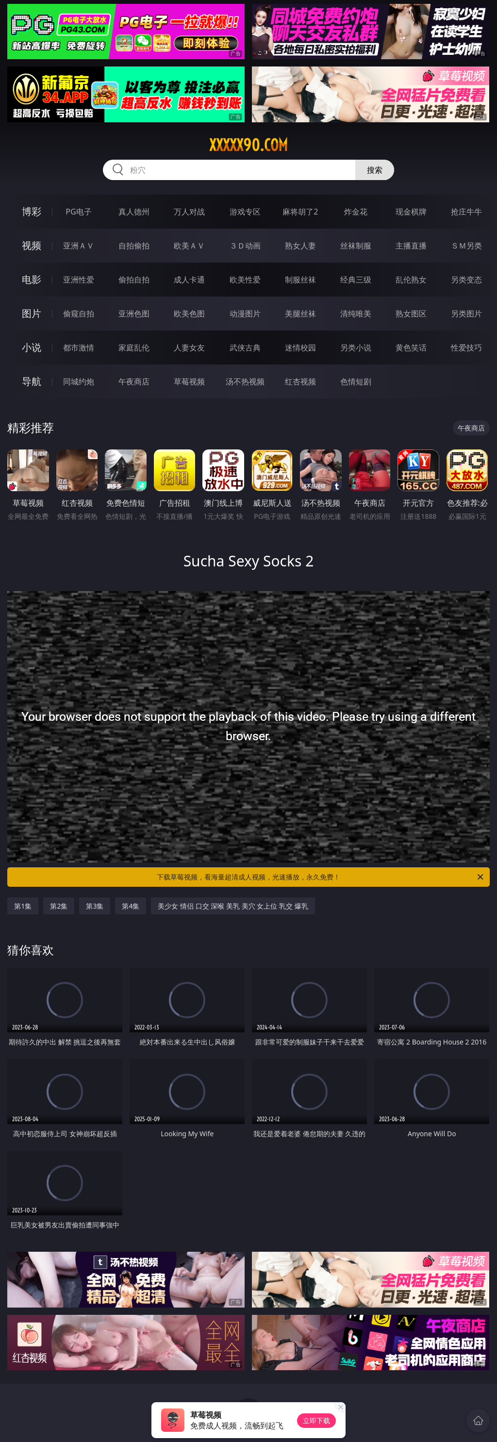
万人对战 (189, 211)
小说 (31, 347)
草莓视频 (189, 381)
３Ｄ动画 (245, 245)
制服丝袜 (300, 279)
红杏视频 (300, 381)
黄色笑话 (411, 347)
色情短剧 (355, 381)
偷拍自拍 (133, 279)
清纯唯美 (355, 313)
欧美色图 (189, 313)
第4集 (130, 906)
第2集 (58, 906)
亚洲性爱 (78, 279)
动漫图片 (245, 313)
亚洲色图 (133, 313)
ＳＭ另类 (466, 245)
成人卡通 (189, 279)
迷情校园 (300, 347)
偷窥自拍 (78, 313)
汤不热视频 (245, 381)
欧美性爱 (245, 279)
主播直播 (411, 245)
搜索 (374, 170)
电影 (31, 279)
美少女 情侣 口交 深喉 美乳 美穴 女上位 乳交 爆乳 (233, 906)
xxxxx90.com (248, 145)
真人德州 (133, 211)
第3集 (94, 906)
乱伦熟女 (411, 279)
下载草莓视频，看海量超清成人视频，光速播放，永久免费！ (321, 877)
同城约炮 (78, 381)
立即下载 (316, 1420)
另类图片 (466, 313)
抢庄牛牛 (466, 211)
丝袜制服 (355, 245)
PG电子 (78, 211)
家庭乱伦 (133, 347)
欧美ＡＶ (189, 245)
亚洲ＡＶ (78, 245)
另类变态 (466, 279)
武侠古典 (245, 347)
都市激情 (78, 347)
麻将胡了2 (300, 211)
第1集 (23, 906)
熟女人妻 (300, 245)
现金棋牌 (411, 211)
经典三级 (355, 279)
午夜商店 (133, 381)
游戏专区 (245, 211)
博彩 (31, 211)
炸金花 (355, 211)
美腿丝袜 (300, 313)
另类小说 (355, 347)
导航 (31, 381)
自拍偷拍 (133, 245)
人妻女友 (189, 347)
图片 (31, 313)
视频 (31, 245)
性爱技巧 (466, 347)
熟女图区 (411, 313)
